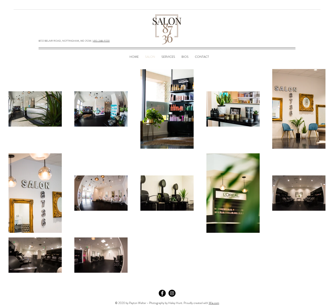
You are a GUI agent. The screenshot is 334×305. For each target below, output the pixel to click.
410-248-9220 (101, 41)
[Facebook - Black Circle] (162, 293)
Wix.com (214, 303)
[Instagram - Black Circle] (172, 293)
